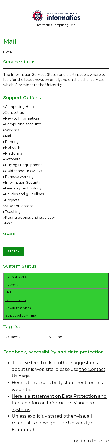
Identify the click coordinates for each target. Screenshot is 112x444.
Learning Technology (23, 188)
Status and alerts (61, 75)
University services (18, 307)
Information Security (22, 182)
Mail (8, 136)
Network (12, 147)
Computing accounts (23, 124)
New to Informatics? (22, 118)
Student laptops (19, 206)
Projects (12, 200)
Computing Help (19, 107)
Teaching (13, 212)
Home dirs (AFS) (16, 276)
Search (9, 234)
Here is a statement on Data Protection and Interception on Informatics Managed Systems (59, 402)
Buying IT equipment (23, 165)
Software (13, 159)
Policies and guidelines (24, 194)
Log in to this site (90, 440)
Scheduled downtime (20, 315)
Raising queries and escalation (30, 217)
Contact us (14, 113)
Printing (12, 142)
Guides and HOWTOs (23, 171)
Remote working (19, 177)
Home (7, 51)
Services (12, 130)
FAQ (8, 223)
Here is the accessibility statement (49, 382)
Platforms (13, 153)
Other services (15, 300)
